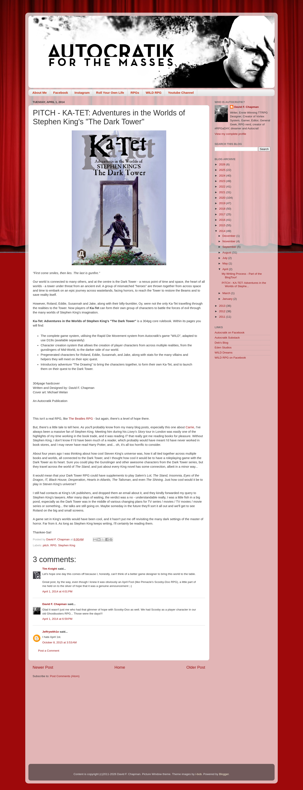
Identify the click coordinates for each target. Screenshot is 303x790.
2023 (222, 181)
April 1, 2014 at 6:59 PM (57, 618)
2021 (222, 192)
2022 (222, 186)
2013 (222, 305)
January (227, 298)
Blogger (224, 774)
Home (119, 667)
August (227, 252)
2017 (222, 214)
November (229, 241)
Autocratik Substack (227, 337)
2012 (222, 311)
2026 (222, 164)
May (225, 263)
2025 (222, 169)
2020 (222, 197)
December (229, 235)
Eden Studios (223, 347)
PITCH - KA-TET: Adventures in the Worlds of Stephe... (244, 284)
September (229, 246)
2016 (222, 219)
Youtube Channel (181, 92)
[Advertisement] (242, 430)
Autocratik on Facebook (230, 332)
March (226, 293)
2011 (222, 316)
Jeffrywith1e (50, 631)
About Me (39, 92)
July (225, 258)
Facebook (60, 92)
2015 (222, 225)
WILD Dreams (224, 352)
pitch (46, 545)
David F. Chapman (54, 604)
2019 (222, 203)
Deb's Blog (221, 342)
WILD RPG (153, 92)
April (225, 269)
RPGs (135, 92)
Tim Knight (49, 568)
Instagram (82, 92)
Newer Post (43, 667)
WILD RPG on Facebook (230, 357)
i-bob (198, 774)
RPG (53, 545)
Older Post (195, 667)
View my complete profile (230, 133)
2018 (222, 208)
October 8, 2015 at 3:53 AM (59, 642)
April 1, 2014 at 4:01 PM (57, 591)
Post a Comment (48, 650)
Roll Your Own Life (110, 92)
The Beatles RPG (81, 418)
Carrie (190, 427)
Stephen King (66, 545)
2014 (222, 231)
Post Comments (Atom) (65, 676)
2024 (222, 175)
